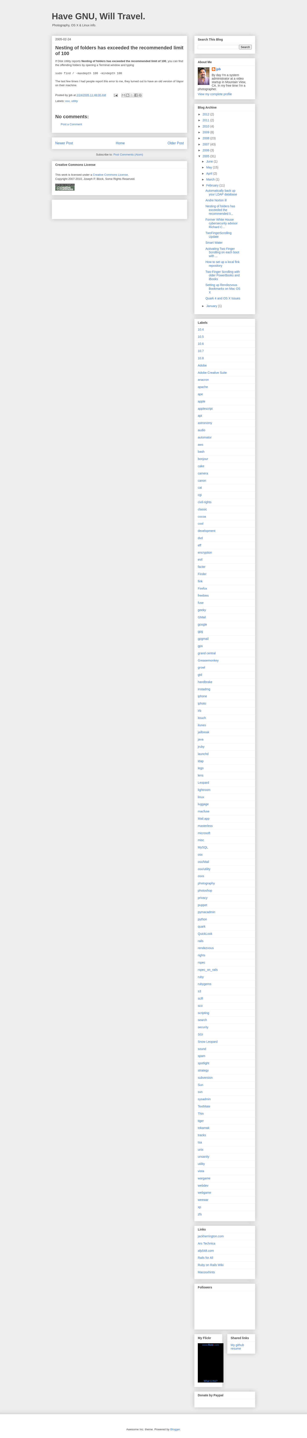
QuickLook (205, 933)
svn (200, 1092)
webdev (203, 1185)
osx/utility (204, 869)
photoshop (205, 890)
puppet (202, 905)
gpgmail (203, 638)
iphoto (202, 703)
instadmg (204, 689)
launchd (203, 754)
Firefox (202, 588)
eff (199, 545)
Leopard (203, 782)
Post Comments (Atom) (128, 154)
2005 (206, 156)
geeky (202, 610)
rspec (201, 962)
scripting (203, 1013)
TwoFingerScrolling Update (218, 234)
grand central (207, 653)
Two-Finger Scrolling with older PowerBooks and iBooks (222, 275)
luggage (203, 804)
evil (200, 559)
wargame (204, 1178)
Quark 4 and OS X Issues (222, 298)
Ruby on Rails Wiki (210, 1265)
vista (201, 1171)
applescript (205, 408)
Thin (201, 1113)
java (200, 739)
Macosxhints (206, 1272)
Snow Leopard (208, 1041)
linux (201, 797)
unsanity (203, 1156)
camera (203, 473)
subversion (205, 1077)
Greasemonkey (208, 660)
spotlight (203, 1063)
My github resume (237, 1346)
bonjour (203, 459)
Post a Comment (71, 124)
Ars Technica (206, 1243)
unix (200, 1149)
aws (200, 444)
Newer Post (64, 143)
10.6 (201, 343)
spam (201, 1056)
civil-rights (204, 502)
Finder (202, 574)
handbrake (205, 682)
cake (201, 466)
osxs (201, 876)
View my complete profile (215, 94)
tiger (201, 1121)
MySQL (203, 847)
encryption (205, 552)
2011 (206, 120)
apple (201, 401)
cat (200, 487)
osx (67, 101)
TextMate (204, 1106)
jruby (201, 746)
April (209, 173)
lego (200, 768)
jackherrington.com (211, 1236)
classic (202, 509)
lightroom (204, 790)
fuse (200, 603)
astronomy (205, 423)
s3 (199, 991)
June (210, 161)
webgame (204, 1192)
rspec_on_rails (208, 969)
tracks (202, 1135)
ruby (201, 977)
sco (200, 1005)
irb (199, 710)
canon (202, 480)
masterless (205, 826)
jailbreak (203, 732)
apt (200, 415)
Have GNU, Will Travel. (98, 16)
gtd (200, 674)
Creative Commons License (110, 174)
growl (201, 667)
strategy (203, 1070)
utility (74, 101)
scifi (200, 998)
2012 (206, 114)
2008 (206, 138)
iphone (202, 696)
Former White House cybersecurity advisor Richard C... (221, 223)
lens (200, 775)
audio (201, 430)
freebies (203, 595)
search (202, 1020)
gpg (200, 631)
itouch (202, 718)
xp (199, 1207)
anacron (203, 379)
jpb (218, 69)
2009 (206, 132)
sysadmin (204, 1099)
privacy (202, 898)
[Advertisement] (106, 208)
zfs (200, 1214)
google (202, 624)
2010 (206, 126)
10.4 (201, 329)
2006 (206, 150)
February (212, 185)
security (203, 1027)
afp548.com (206, 1250)
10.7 (201, 351)
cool (200, 523)
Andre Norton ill (216, 200)
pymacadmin (206, 912)
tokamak (203, 1128)
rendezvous (206, 948)
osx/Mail (203, 862)
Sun (200, 1085)
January (212, 306)
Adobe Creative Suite (212, 372)
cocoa (202, 516)
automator (205, 437)
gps (200, 646)
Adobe (202, 365)
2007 (206, 144)
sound (202, 1049)
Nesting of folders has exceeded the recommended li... (220, 209)
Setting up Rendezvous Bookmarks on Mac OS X (222, 288)
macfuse (203, 811)
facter (201, 567)
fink (200, 581)
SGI (200, 1034)
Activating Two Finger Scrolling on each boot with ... (222, 252)
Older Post (176, 143)
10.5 (201, 336)
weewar (203, 1200)
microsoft (204, 833)
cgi (200, 495)
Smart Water (214, 242)
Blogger (175, 1429)
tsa (200, 1142)
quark (201, 926)
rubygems (204, 984)
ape (200, 394)
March (211, 179)
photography (206, 883)
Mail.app (203, 818)
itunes (202, 725)
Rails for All (205, 1257)
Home (120, 143)
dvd (200, 538)
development (206, 531)
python (202, 919)
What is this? (211, 1381)
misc (201, 840)
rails (200, 941)
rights (201, 955)
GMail (202, 617)
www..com (210, 1344)
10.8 (201, 358)
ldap (200, 761)
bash (201, 451)
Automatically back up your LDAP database (221, 192)
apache (203, 387)
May (209, 167)
